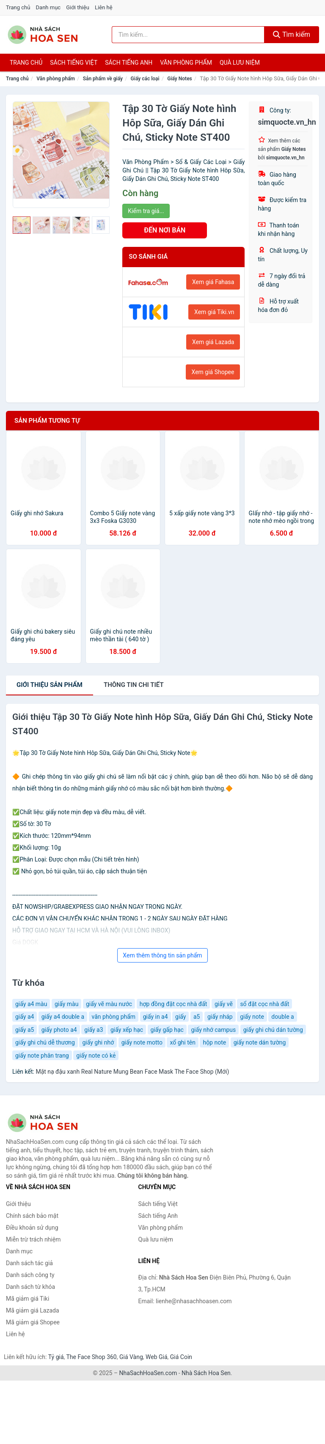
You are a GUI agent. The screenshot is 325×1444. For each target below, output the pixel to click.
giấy (180, 1016)
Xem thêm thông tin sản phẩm (162, 955)
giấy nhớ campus (213, 1029)
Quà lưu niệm (240, 62)
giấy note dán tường (260, 1042)
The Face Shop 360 (91, 1357)
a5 (196, 1016)
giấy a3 (93, 1029)
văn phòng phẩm (114, 1016)
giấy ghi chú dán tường (273, 1029)
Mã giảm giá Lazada (32, 1310)
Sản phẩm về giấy (103, 79)
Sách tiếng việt (73, 62)
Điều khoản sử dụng (32, 1227)
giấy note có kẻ (96, 1055)
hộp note (214, 1042)
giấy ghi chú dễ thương (45, 1042)
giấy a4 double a (62, 1016)
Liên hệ (104, 7)
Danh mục (48, 7)
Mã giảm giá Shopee (33, 1322)
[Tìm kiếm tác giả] (188, 34)
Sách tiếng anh (128, 62)
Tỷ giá (56, 1357)
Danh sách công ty (30, 1275)
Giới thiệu (77, 7)
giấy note (252, 1016)
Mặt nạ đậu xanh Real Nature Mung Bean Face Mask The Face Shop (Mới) (132, 1071)
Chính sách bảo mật (32, 1215)
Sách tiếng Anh (158, 1215)
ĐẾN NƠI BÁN (164, 230)
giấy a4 (24, 1016)
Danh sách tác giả (29, 1263)
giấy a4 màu (31, 1004)
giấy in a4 (155, 1016)
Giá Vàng (131, 1357)
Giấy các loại (145, 79)
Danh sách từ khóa (30, 1286)
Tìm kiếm (291, 34)
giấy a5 (24, 1029)
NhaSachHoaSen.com (148, 1373)
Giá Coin (181, 1357)
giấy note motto (141, 1042)
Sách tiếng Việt (158, 1204)
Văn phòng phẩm (186, 62)
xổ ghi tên (182, 1042)
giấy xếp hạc (126, 1029)
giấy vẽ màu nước (109, 1004)
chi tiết (134, 685)
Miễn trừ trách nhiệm (33, 1239)
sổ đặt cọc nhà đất (264, 1004)
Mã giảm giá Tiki (27, 1298)
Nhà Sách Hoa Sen (206, 1373)
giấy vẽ (224, 1004)
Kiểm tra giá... (146, 211)
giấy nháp (220, 1016)
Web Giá (157, 1357)
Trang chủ (18, 7)
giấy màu (67, 1004)
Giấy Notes (179, 79)
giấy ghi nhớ (98, 1042)
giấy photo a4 (59, 1029)
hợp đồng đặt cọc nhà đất (173, 1004)
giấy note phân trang (42, 1055)
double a (282, 1016)
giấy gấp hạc (167, 1029)
